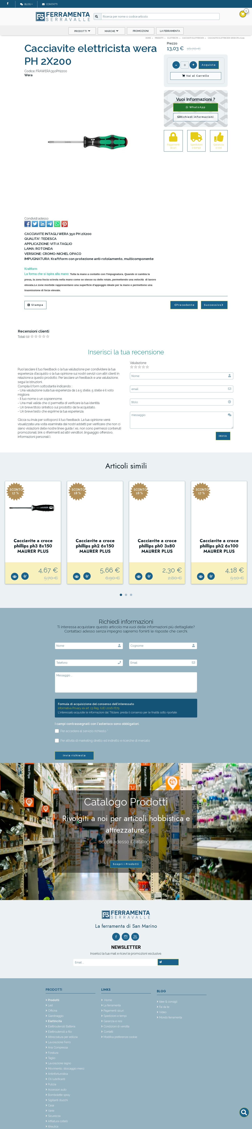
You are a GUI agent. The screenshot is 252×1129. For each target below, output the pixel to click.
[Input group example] (160, 16)
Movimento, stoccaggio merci (66, 1068)
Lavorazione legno (59, 1063)
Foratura (53, 1052)
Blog (25, 4)
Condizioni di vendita (116, 1026)
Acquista (209, 64)
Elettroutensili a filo (60, 1031)
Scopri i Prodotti (126, 864)
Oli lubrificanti (56, 1079)
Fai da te (164, 1006)
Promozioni (141, 30)
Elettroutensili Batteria (61, 1026)
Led (50, 1005)
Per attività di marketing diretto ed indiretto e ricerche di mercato (102, 741)
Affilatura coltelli (58, 1121)
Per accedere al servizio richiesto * (81, 731)
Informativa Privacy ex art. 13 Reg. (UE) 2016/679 (88, 708)
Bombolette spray (59, 1094)
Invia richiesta (74, 755)
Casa (51, 1105)
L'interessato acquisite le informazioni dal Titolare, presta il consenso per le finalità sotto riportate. (117, 712)
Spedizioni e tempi (115, 1015)
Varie (51, 1110)
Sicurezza (54, 1115)
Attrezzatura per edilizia (63, 1037)
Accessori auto (57, 1089)
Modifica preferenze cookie (120, 1037)
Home (108, 1000)
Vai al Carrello (195, 75)
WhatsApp (196, 107)
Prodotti (82, 31)
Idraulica (53, 1126)
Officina (52, 1010)
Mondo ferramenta (170, 1017)
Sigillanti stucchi (58, 1100)
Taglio (51, 1058)
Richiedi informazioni (195, 116)
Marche (111, 31)
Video (162, 1012)
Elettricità (55, 1021)
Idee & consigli (168, 1001)
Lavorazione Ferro (59, 1042)
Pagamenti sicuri (114, 1010)
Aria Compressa (58, 1047)
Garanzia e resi (113, 1021)
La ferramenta (170, 30)
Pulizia (52, 1084)
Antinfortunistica (58, 1073)
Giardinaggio (55, 1015)
